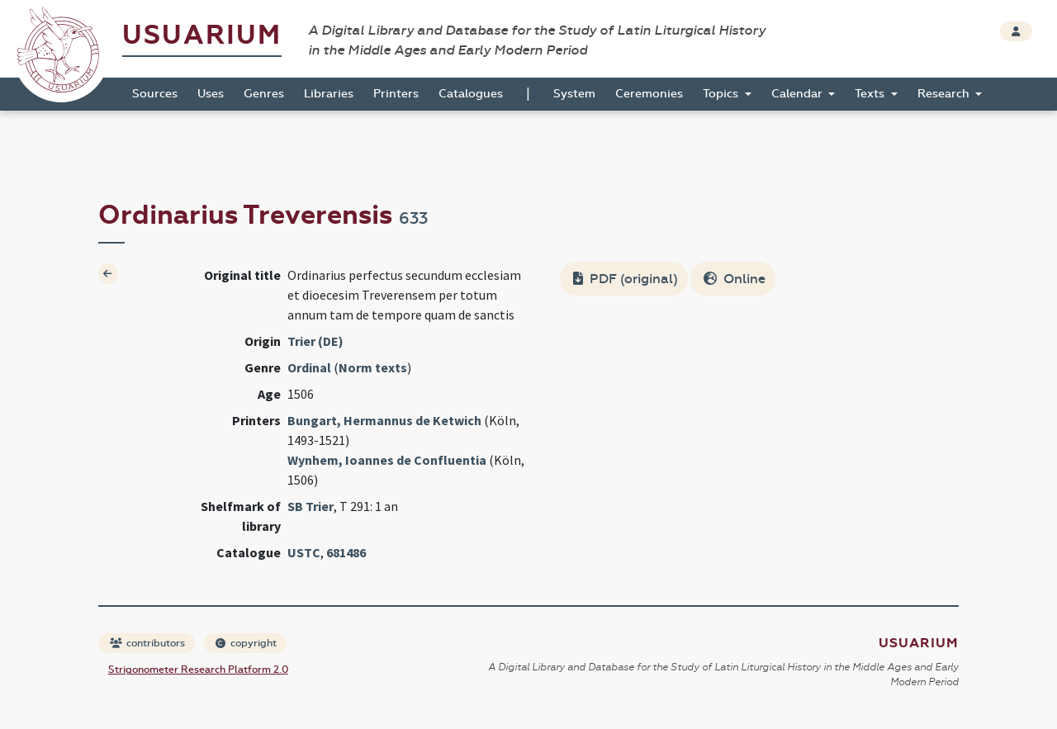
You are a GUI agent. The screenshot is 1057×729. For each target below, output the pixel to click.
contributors (147, 643)
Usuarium (202, 35)
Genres (264, 94)
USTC (303, 552)
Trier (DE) (315, 341)
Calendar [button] (798, 94)
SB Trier (310, 506)
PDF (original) (625, 278)
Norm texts (373, 367)
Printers (396, 94)
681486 (346, 552)
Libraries (328, 94)
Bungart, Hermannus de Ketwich (384, 420)
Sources (155, 94)
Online (734, 278)
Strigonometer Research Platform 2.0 (198, 669)
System (574, 94)
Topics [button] (722, 94)
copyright (246, 643)
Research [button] (945, 94)
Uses (210, 94)
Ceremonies (649, 94)
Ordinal (309, 367)
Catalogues (470, 94)
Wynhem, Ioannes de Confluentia (386, 460)
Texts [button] (871, 94)
